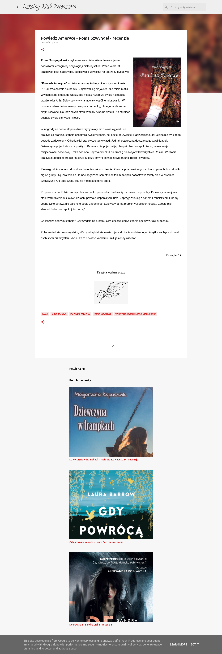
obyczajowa (59, 314)
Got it (194, 644)
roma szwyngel (102, 314)
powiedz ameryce (80, 314)
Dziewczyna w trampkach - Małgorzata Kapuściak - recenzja (103, 459)
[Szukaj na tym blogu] (188, 7)
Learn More (178, 644)
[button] (43, 49)
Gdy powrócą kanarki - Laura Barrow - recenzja (96, 542)
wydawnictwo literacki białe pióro (135, 314)
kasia (45, 314)
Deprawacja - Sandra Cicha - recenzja (90, 624)
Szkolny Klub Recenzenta (49, 7)
